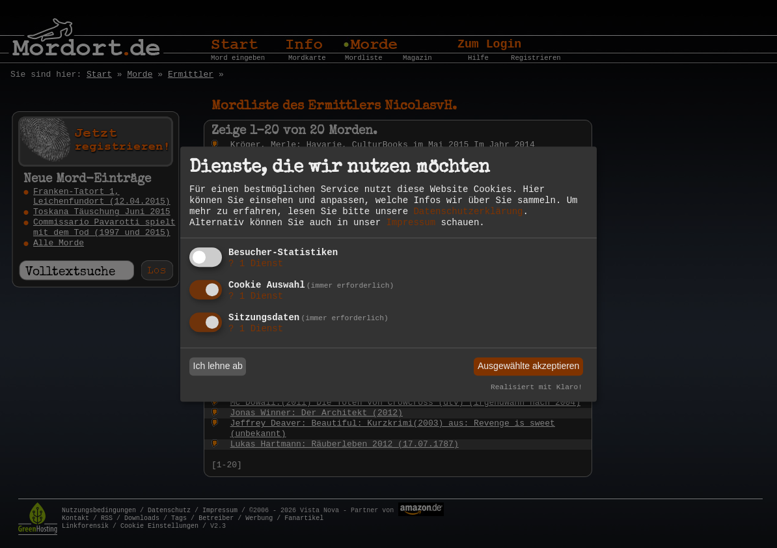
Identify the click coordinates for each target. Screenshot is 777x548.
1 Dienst (255, 264)
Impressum (410, 222)
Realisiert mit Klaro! (536, 387)
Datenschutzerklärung (468, 211)
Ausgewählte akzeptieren (528, 366)
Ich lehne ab (218, 366)
